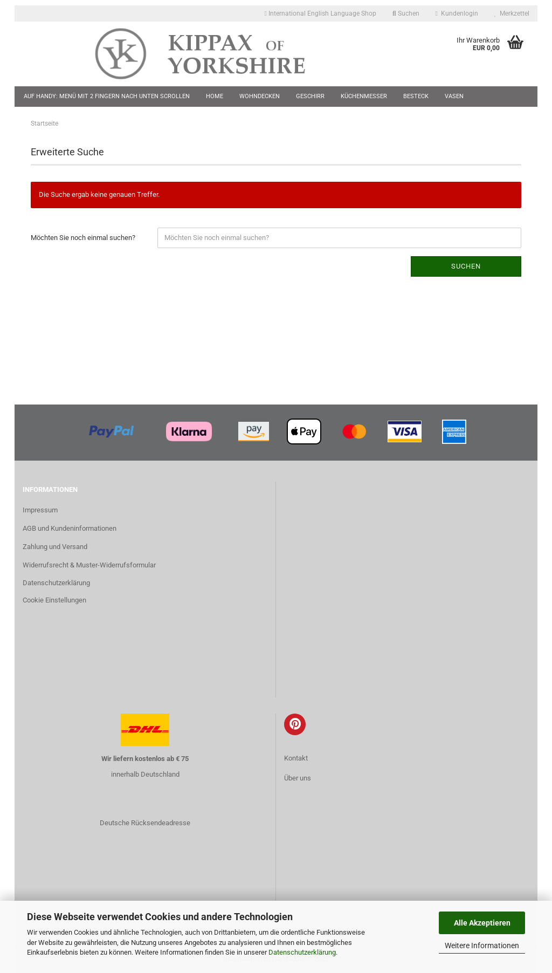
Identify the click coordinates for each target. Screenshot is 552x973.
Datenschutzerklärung (302, 952)
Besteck (416, 96)
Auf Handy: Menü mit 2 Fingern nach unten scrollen (107, 96)
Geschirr (310, 96)
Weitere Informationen (482, 945)
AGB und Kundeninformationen (69, 528)
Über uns (297, 778)
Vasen (454, 96)
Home (214, 96)
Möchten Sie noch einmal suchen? (83, 238)
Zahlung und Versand (55, 547)
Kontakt (296, 758)
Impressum (40, 510)
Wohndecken (259, 96)
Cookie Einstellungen (54, 600)
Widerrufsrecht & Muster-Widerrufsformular (89, 565)
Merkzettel (511, 13)
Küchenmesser (364, 96)
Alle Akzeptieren (482, 923)
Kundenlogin (457, 13)
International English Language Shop (320, 13)
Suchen (405, 13)
